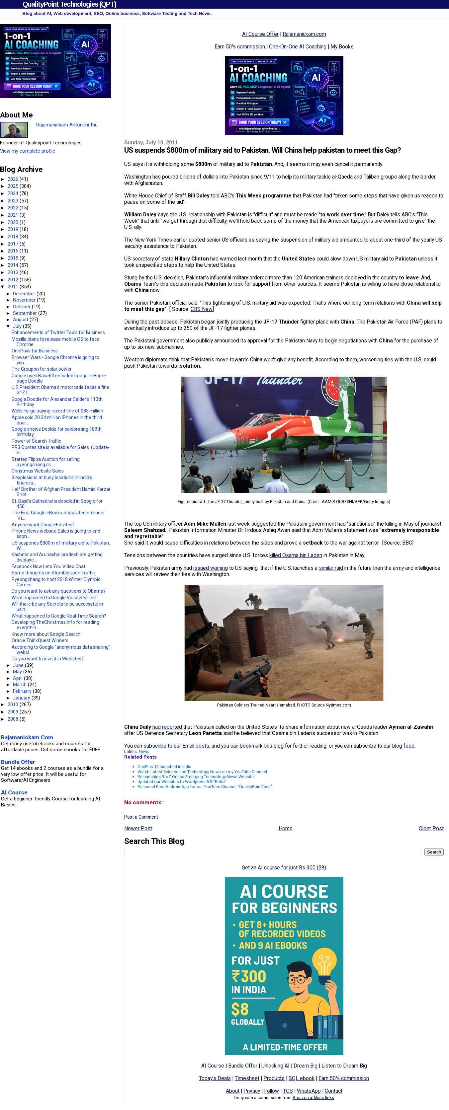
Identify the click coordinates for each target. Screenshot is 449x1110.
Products (274, 1078)
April (18, 678)
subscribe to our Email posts (176, 746)
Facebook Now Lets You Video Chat (48, 566)
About (232, 1091)
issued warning (210, 568)
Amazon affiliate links (313, 1097)
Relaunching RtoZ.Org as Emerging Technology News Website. (196, 776)
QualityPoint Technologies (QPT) (69, 4)
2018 (14, 237)
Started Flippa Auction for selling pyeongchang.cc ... (46, 462)
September (25, 313)
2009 (14, 712)
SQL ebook (301, 1078)
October (22, 306)
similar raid (331, 568)
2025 (14, 186)
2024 (14, 193)
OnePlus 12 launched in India (164, 766)
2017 (14, 244)
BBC (407, 543)
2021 (14, 215)
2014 (14, 265)
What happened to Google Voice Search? (54, 597)
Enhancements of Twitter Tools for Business (58, 332)
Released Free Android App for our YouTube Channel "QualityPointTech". (205, 786)
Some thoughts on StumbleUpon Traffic (53, 572)
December (25, 293)
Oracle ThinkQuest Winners (40, 640)
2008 (14, 719)
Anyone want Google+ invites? (43, 524)
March (20, 684)
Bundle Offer (242, 1066)
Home (286, 828)
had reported (167, 727)
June (19, 665)
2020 (14, 222)
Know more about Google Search (46, 634)
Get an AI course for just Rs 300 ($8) (284, 867)
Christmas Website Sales (38, 471)
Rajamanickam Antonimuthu (67, 125)
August (21, 319)
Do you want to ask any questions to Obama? (59, 591)
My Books (342, 46)
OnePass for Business (35, 350)
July (18, 326)
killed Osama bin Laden (295, 555)
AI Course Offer (260, 34)
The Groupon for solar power (42, 369)
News (144, 751)
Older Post (431, 828)
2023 (14, 201)
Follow (271, 1091)
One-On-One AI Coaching (297, 46)
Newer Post (138, 828)
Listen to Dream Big (344, 1066)
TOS (288, 1091)
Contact (333, 1091)
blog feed (403, 746)
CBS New (202, 309)
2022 (14, 208)
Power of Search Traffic (36, 441)
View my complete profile (27, 151)
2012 (14, 280)
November (25, 300)
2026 (14, 179)
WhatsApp (309, 1091)
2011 (14, 287)
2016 (14, 251)
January (22, 698)
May (18, 671)
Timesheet (247, 1078)
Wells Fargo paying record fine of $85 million (57, 410)
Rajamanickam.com (304, 34)
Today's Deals (215, 1078)
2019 (14, 229)
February (23, 691)
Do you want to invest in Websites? (48, 658)
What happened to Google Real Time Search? (59, 616)
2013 (14, 272)
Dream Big (305, 1066)
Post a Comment (141, 817)
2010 (14, 704)
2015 (14, 258)
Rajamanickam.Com (27, 737)
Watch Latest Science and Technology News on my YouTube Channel (202, 771)
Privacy (251, 1091)
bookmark (251, 746)
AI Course (212, 1066)
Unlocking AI (275, 1066)
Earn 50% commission (240, 46)
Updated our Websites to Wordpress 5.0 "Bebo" (181, 781)
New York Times (153, 240)
